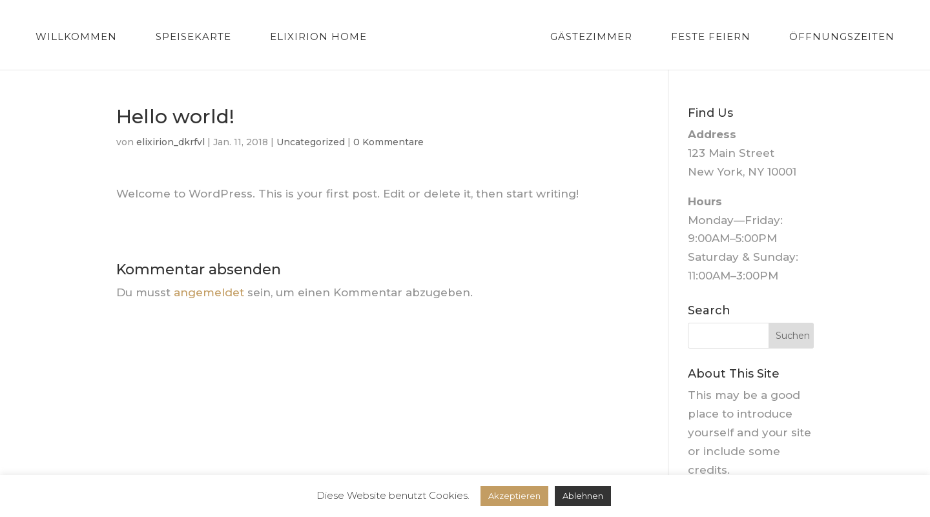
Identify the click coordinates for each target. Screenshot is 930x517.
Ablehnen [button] (583, 496)
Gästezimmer (591, 37)
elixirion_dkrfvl (170, 142)
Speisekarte (193, 37)
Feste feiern (710, 37)
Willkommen (76, 37)
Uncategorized (310, 142)
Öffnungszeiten (841, 37)
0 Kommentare (388, 142)
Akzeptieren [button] (514, 496)
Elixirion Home (318, 37)
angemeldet (209, 292)
